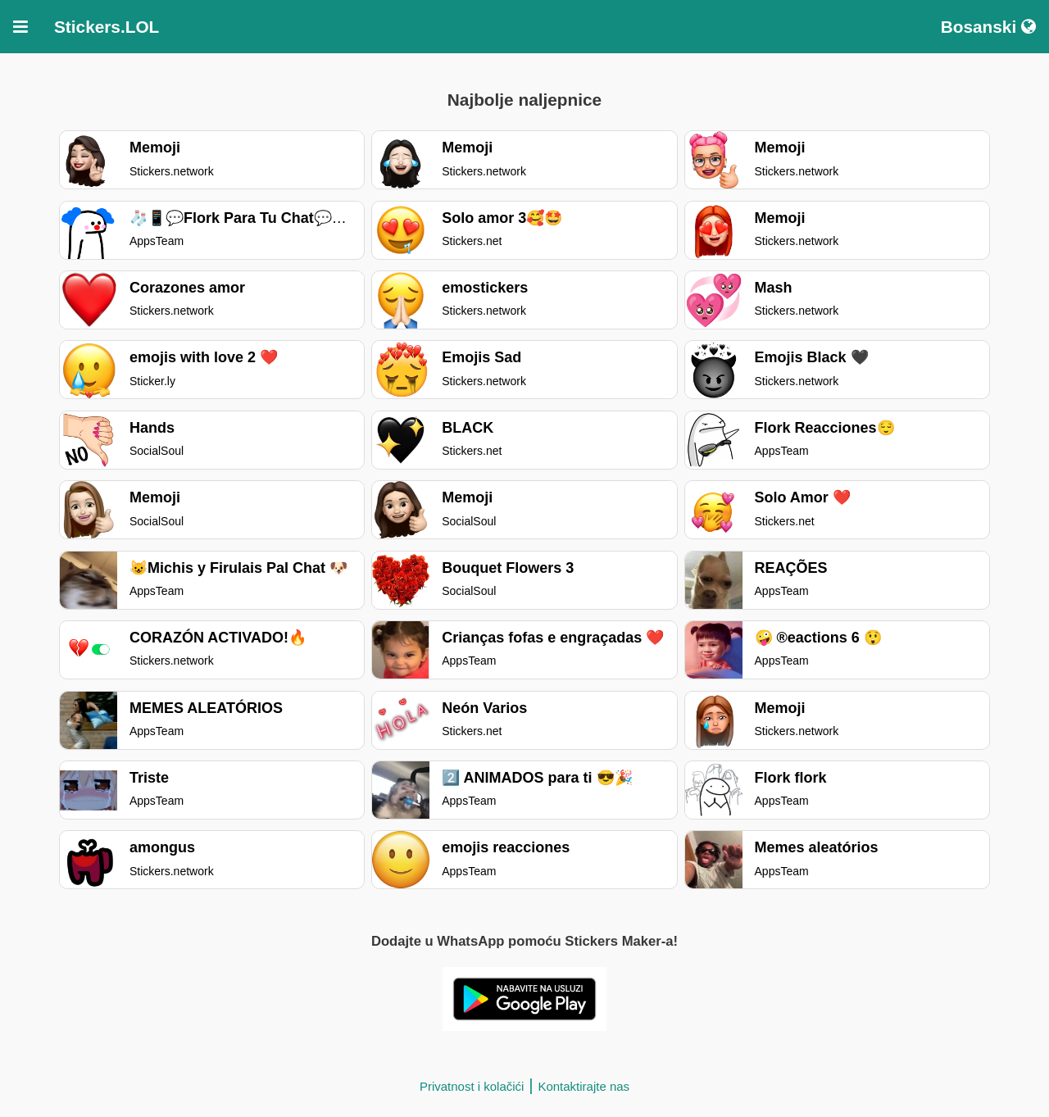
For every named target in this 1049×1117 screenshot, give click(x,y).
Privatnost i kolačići (472, 1086)
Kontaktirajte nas (583, 1086)
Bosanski (988, 26)
